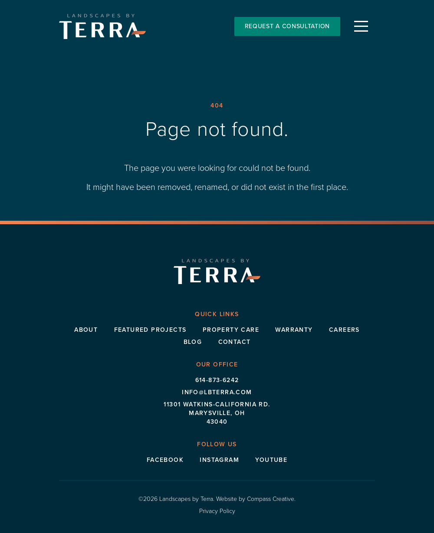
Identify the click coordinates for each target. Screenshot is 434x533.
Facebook (165, 459)
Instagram (219, 459)
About (86, 329)
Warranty (293, 329)
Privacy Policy (217, 511)
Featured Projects (150, 329)
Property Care (231, 329)
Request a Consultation (287, 26)
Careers (344, 329)
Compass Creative (270, 499)
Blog (193, 342)
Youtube (271, 459)
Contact (234, 342)
